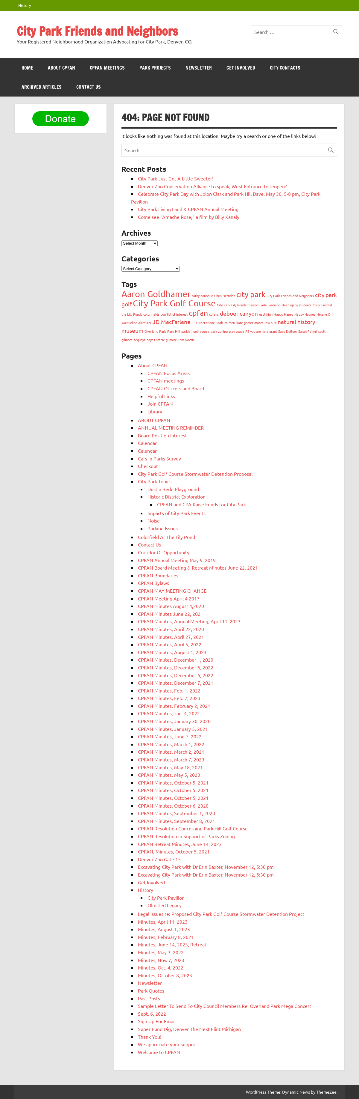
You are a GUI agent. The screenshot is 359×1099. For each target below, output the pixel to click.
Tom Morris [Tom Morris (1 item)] (186, 339)
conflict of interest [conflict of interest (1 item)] (174, 314)
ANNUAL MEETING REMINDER (171, 427)
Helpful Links (161, 396)
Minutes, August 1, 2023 (164, 929)
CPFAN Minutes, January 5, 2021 (173, 729)
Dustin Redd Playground (173, 489)
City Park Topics (154, 481)
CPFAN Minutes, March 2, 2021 (171, 752)
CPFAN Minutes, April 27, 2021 (171, 637)
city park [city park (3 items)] (250, 294)
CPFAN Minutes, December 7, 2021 (175, 683)
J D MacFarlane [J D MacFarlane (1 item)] (203, 322)
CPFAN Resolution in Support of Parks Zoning (186, 836)
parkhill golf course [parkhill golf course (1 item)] (195, 331)
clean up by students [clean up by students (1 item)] (296, 304)
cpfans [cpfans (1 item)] (214, 314)
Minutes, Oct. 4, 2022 (160, 967)
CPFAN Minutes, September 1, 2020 (176, 813)
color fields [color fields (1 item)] (151, 314)
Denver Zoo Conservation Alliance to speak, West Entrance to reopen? (212, 186)
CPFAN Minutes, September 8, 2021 (176, 821)
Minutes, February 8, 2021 (166, 937)
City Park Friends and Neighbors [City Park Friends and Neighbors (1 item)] (290, 295)
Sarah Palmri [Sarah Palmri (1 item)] (307, 331)
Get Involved (240, 67)
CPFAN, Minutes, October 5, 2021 (174, 851)
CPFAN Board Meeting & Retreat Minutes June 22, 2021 (198, 567)
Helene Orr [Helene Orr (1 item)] (325, 314)
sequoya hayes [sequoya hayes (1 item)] (144, 339)
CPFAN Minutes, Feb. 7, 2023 (169, 698)
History (24, 5)
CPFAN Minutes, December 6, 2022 (175, 667)
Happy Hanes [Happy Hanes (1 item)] (283, 314)
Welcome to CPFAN (159, 1052)
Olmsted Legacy (164, 905)
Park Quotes (151, 990)
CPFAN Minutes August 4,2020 (171, 606)
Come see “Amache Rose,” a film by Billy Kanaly (188, 217)
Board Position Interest (162, 435)
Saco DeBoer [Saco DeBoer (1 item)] (287, 331)
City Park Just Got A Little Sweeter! (175, 178)
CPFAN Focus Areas (168, 373)
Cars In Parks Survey (159, 458)
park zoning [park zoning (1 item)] (219, 331)
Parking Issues (162, 528)
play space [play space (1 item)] (236, 331)
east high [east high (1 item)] (266, 314)
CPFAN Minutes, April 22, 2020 (171, 629)
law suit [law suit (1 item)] (270, 322)
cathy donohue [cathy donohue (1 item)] (202, 295)
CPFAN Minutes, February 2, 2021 (174, 706)
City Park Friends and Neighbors (97, 31)
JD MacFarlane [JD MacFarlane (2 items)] (172, 321)
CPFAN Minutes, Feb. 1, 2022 (169, 690)
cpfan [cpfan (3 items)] (198, 312)
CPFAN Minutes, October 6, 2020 (173, 806)
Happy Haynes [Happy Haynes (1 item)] (304, 314)
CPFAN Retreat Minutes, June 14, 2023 (180, 844)
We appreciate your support (167, 1044)
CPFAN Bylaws (153, 583)
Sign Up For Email (157, 1021)
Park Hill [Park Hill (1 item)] (173, 331)
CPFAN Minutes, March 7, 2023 (171, 759)
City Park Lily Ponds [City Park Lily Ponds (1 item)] (231, 304)
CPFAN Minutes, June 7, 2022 (170, 736)
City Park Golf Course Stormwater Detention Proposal (195, 474)
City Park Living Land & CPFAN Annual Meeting (188, 209)
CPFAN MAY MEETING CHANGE (172, 591)
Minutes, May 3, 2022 (161, 952)
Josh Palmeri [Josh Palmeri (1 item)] (225, 322)
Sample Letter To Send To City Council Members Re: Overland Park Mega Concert (224, 1006)
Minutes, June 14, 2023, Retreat (172, 944)
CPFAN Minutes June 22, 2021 (170, 614)
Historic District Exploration (176, 496)
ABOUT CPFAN (61, 67)
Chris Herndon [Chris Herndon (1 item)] (224, 295)
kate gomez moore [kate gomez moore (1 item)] (250, 322)
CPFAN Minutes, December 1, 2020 (175, 660)
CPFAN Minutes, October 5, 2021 (173, 782)
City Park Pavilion (166, 898)
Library (154, 411)
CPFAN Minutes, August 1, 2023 (172, 652)
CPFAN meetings (107, 67)
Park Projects (155, 67)
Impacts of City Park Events (176, 513)
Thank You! (149, 1037)
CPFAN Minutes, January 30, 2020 (174, 721)
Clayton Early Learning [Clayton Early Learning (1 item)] (263, 304)
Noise (153, 520)
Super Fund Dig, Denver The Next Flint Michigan (189, 1029)
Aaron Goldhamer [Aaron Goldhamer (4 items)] (156, 294)
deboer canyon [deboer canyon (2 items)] (239, 313)
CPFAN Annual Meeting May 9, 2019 (177, 560)
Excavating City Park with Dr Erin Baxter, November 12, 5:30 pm (206, 867)
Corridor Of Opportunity (163, 552)
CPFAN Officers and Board (175, 388)
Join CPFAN (160, 404)
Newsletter (198, 67)
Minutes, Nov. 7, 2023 (161, 960)
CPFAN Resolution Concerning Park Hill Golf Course (193, 828)
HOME (27, 67)
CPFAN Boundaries (158, 575)
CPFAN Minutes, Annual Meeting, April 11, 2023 (189, 621)
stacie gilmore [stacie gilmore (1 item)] (166, 339)
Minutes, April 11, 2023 (163, 922)
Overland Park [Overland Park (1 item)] (155, 331)
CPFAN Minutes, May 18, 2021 (170, 767)
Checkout (148, 466)
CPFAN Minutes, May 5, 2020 (169, 775)
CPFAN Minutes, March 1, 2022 (171, 744)
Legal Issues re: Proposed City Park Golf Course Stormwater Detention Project (221, 914)
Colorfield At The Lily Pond (166, 537)
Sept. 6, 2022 (152, 1014)
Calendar (147, 443)
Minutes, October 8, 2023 (165, 975)
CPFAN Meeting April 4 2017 (169, 598)
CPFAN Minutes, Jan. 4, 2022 (169, 713)
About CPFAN (153, 365)
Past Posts (149, 998)
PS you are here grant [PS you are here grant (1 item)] (261, 331)
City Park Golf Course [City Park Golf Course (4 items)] (174, 303)
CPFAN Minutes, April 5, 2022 (169, 644)
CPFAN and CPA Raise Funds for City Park (201, 504)
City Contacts (285, 67)
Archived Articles (42, 87)
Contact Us (88, 87)
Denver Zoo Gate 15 (159, 859)
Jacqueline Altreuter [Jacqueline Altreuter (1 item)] (136, 322)
